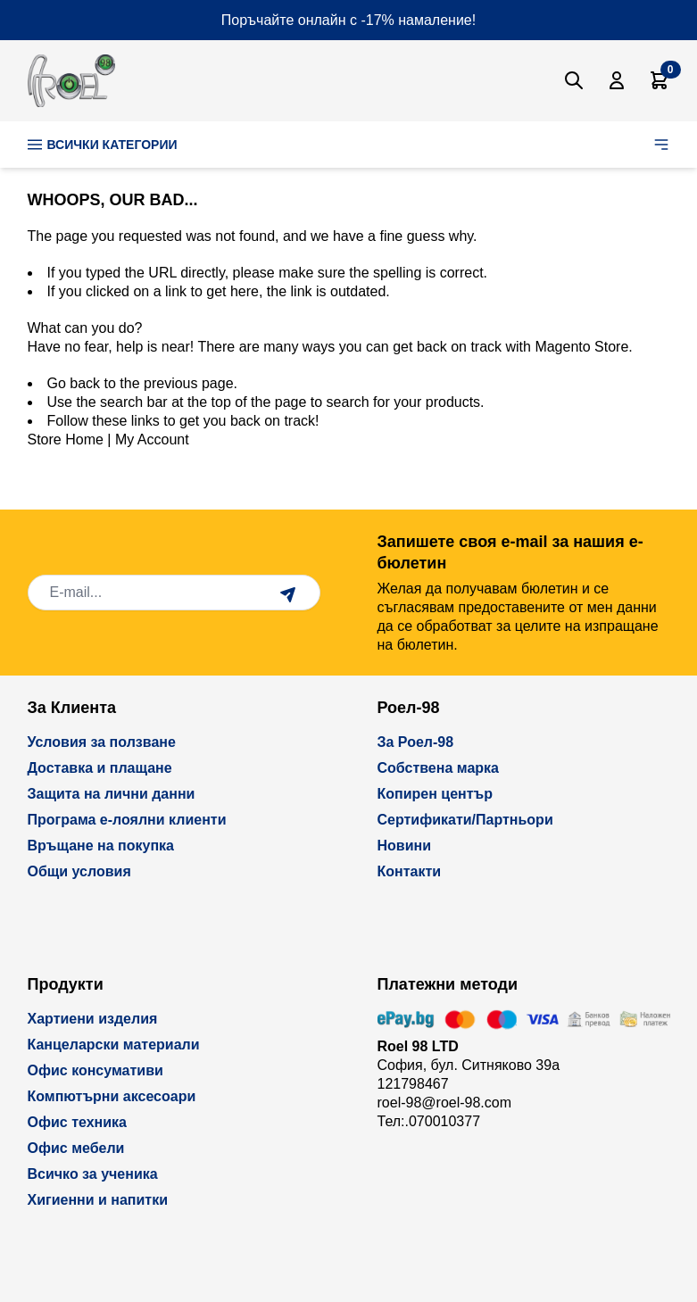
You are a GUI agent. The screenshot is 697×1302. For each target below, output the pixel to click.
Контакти (410, 871)
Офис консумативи (95, 1070)
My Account (152, 439)
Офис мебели (76, 1148)
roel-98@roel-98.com (445, 1102)
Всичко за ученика (93, 1174)
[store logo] (71, 80)
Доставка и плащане (100, 767)
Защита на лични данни (111, 793)
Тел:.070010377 (429, 1121)
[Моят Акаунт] (616, 80)
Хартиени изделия (93, 1018)
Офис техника (77, 1122)
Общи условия (79, 871)
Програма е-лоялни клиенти (127, 819)
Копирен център (436, 793)
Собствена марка (438, 767)
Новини (405, 845)
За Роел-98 (416, 742)
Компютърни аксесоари (112, 1096)
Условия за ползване (102, 742)
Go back (74, 383)
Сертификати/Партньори (465, 819)
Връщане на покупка (101, 845)
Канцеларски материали (114, 1044)
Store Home (66, 439)
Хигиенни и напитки (98, 1199)
